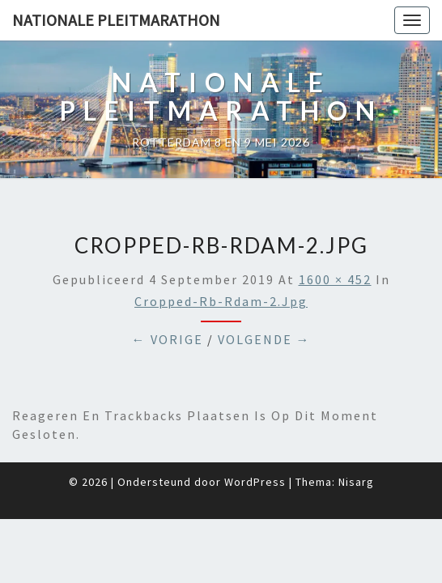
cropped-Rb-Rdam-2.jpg (221, 261)
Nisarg (356, 441)
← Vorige (167, 299)
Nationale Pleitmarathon (116, 20)
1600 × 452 (335, 239)
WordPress (255, 441)
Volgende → (264, 299)
